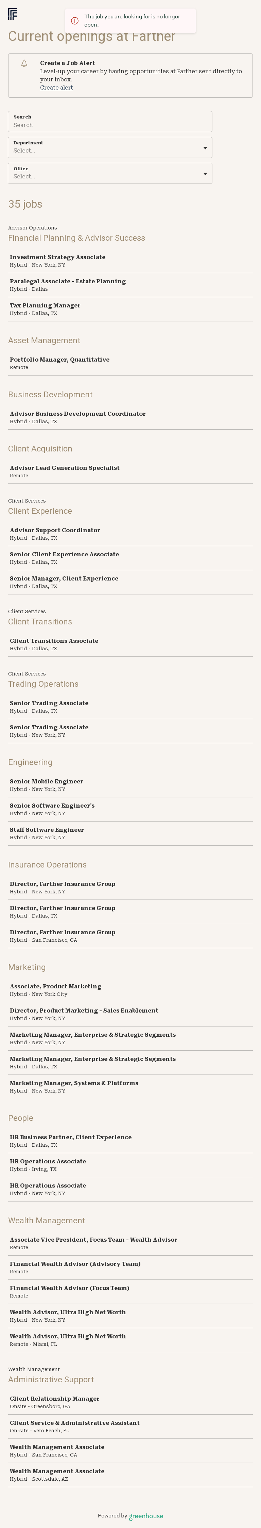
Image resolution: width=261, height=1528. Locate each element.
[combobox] (14, 151)
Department (28, 142)
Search (22, 117)
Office (21, 168)
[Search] (110, 126)
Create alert (56, 87)
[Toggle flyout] (205, 148)
